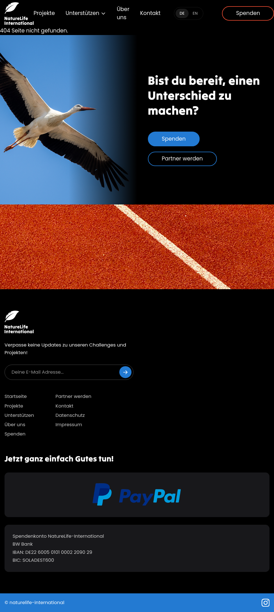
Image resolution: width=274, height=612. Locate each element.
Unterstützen (86, 13)
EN (195, 13)
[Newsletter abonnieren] (125, 372)
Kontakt (150, 13)
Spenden (174, 139)
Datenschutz (70, 415)
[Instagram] (266, 603)
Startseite (16, 396)
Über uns (123, 13)
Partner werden (182, 158)
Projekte (44, 13)
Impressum (68, 424)
